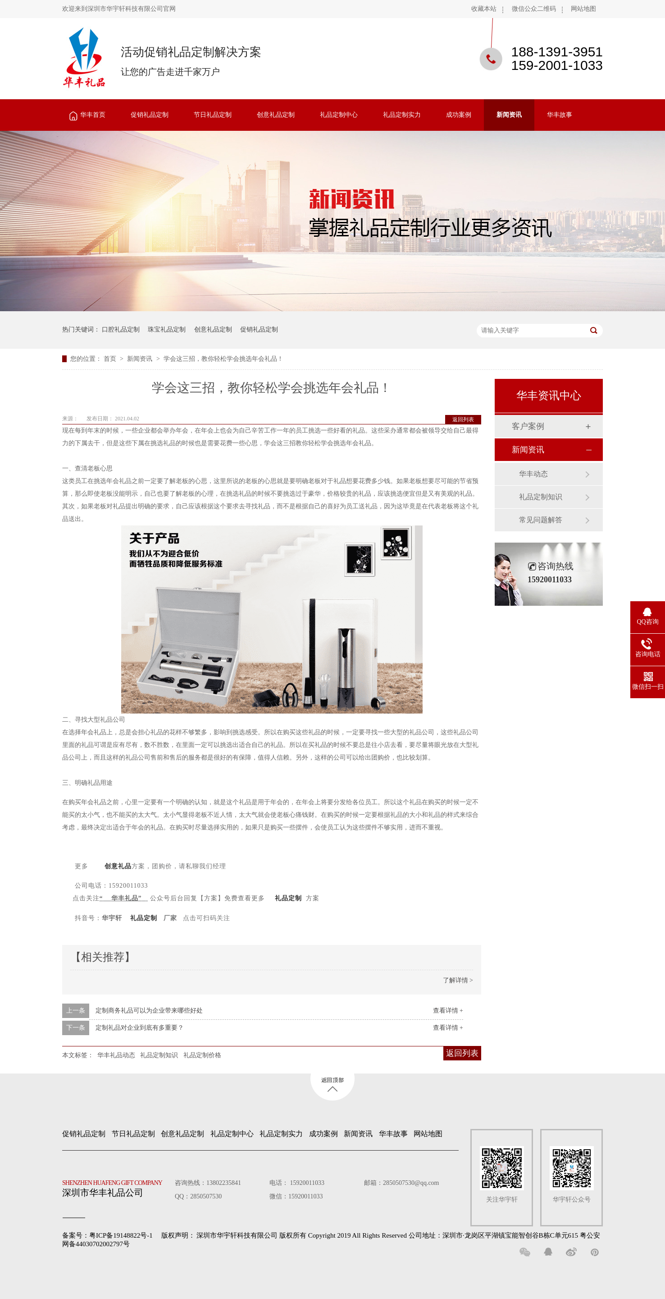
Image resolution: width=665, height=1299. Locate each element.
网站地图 (583, 8)
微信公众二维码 (534, 8)
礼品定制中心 (339, 114)
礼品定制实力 (402, 114)
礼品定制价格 (202, 1055)
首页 (111, 358)
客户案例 (528, 426)
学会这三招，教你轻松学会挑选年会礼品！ (223, 358)
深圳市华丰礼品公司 (115, 1186)
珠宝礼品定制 (167, 329)
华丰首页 (92, 114)
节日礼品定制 (213, 114)
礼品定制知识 (159, 1055)
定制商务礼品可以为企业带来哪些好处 (149, 1010)
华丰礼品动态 (116, 1055)
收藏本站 (483, 8)
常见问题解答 (540, 520)
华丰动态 (533, 474)
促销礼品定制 (150, 114)
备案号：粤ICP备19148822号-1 (107, 1235)
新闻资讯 (509, 114)
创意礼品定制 (276, 114)
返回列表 (463, 419)
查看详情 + (448, 1010)
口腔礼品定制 (121, 329)
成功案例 (458, 114)
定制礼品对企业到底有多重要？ (140, 1027)
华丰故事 (559, 114)
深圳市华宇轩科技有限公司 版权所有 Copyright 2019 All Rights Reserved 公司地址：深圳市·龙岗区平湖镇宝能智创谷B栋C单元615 (387, 1235)
